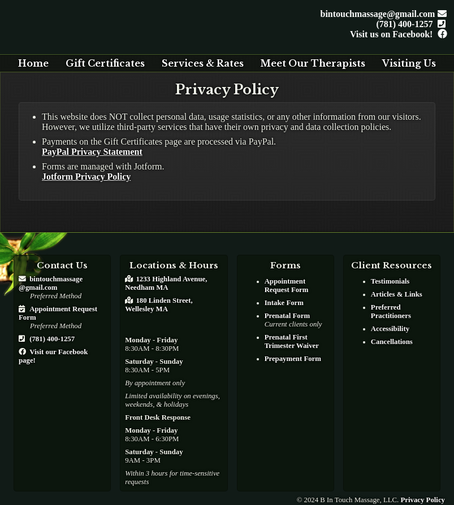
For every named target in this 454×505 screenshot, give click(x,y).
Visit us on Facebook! (396, 34)
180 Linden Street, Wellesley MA (159, 305)
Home (33, 63)
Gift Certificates (105, 63)
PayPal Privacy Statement (92, 151)
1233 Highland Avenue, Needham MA (166, 283)
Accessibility (390, 329)
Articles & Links (396, 294)
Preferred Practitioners (391, 311)
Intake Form (284, 303)
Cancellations (392, 342)
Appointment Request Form (287, 285)
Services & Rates (203, 63)
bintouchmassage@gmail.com (382, 14)
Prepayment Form (293, 359)
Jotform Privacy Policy (86, 176)
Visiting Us (409, 63)
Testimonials (390, 281)
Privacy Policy (422, 500)
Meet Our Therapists (312, 63)
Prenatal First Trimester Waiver (292, 341)
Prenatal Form (287, 316)
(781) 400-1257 (409, 24)
